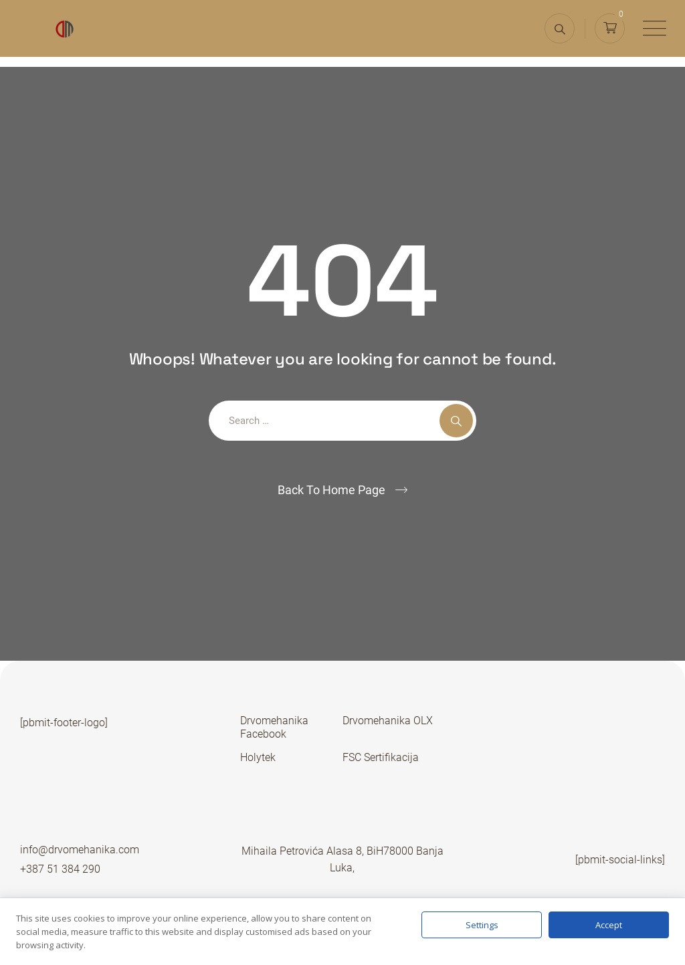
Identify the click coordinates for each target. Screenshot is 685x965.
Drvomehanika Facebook (274, 727)
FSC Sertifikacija (380, 757)
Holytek (258, 757)
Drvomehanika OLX (387, 720)
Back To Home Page (331, 490)
